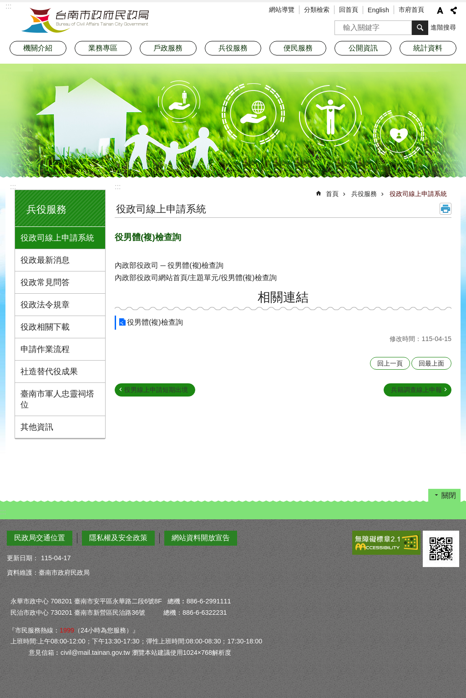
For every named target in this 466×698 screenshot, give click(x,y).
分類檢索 (316, 9)
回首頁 (348, 9)
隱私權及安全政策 (118, 538)
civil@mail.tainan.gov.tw (95, 652)
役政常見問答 (45, 282)
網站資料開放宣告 (201, 538)
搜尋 (341, 25)
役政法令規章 (45, 304)
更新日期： (23, 558)
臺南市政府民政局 (85, 20)
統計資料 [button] (427, 48)
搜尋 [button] (420, 27)
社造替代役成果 (49, 371)
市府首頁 (411, 9)
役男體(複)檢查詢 (155, 322)
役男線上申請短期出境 (156, 389)
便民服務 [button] (298, 48)
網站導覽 (281, 9)
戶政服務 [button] (167, 48)
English (378, 10)
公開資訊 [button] (363, 48)
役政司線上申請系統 (57, 237)
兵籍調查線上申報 (416, 389)
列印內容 (445, 209)
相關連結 (283, 297)
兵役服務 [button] (233, 48)
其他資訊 (36, 427)
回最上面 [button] (431, 363)
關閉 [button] (448, 495)
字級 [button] (440, 10)
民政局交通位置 (39, 538)
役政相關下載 (45, 326)
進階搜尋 (443, 27)
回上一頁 (390, 363)
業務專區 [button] (102, 48)
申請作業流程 (45, 349)
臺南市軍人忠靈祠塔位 (57, 399)
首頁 (332, 193)
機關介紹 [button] (37, 48)
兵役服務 (46, 209)
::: (13, 187)
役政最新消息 (45, 260)
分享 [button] (454, 10)
